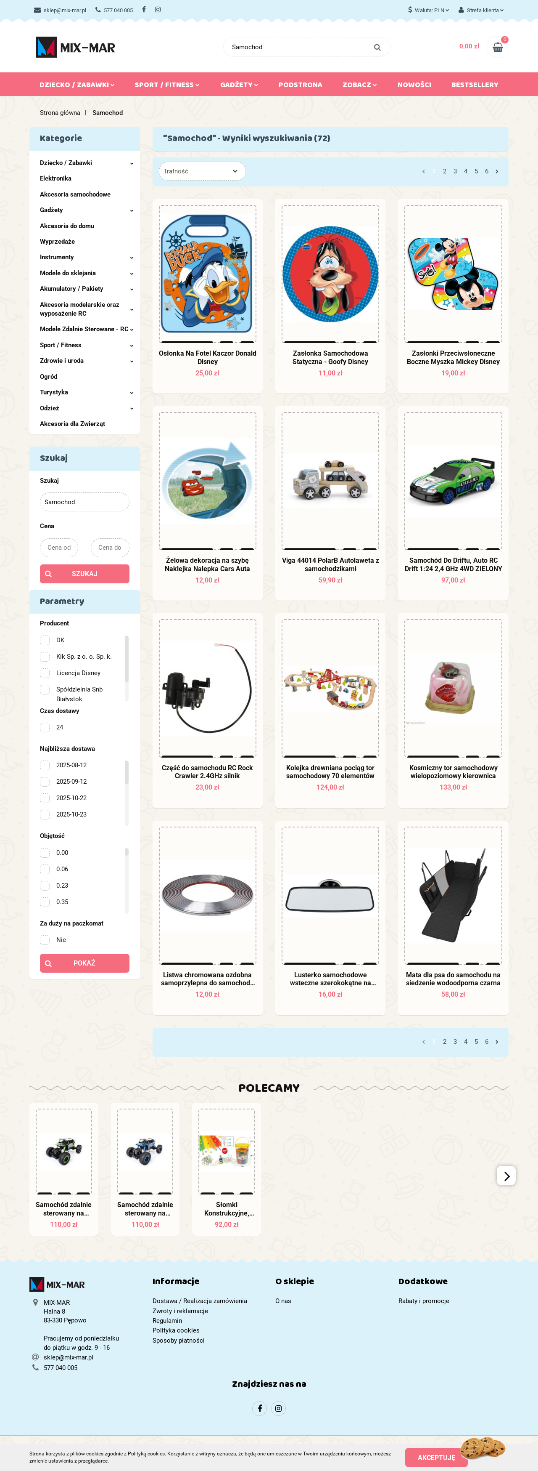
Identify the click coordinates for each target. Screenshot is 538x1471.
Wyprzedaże (57, 241)
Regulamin (167, 1321)
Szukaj (85, 574)
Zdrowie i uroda (87, 360)
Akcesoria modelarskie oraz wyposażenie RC (87, 309)
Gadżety (239, 86)
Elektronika (55, 178)
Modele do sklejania (87, 273)
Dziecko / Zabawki (77, 86)
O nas (283, 1301)
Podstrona (300, 86)
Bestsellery (474, 86)
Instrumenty (87, 257)
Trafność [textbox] (176, 171)
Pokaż (84, 963)
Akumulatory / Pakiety (87, 289)
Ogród (48, 376)
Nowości (414, 86)
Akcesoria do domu (67, 226)
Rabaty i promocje (423, 1301)
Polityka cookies (176, 1330)
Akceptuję (436, 1457)
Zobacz (360, 86)
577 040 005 (114, 10)
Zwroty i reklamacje (180, 1311)
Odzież (87, 408)
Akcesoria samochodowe (75, 194)
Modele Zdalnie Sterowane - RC (87, 329)
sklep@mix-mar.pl (60, 10)
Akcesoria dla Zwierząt (72, 424)
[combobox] (202, 171)
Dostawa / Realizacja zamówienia (200, 1301)
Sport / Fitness (167, 86)
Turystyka (87, 392)
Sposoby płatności (179, 1340)
